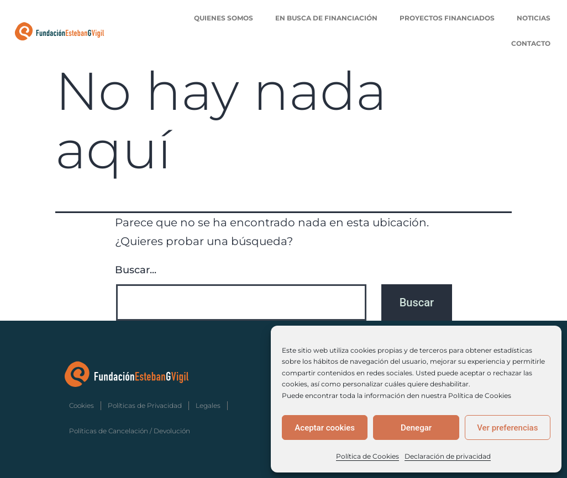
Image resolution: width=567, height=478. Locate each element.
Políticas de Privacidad (145, 405)
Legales (208, 405)
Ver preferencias (507, 428)
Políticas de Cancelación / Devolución (129, 431)
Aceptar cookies (325, 428)
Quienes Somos (223, 18)
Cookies (81, 405)
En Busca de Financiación (326, 18)
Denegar (416, 428)
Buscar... (135, 270)
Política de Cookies (367, 456)
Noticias (533, 18)
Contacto (530, 43)
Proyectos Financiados (447, 18)
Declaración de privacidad (448, 456)
